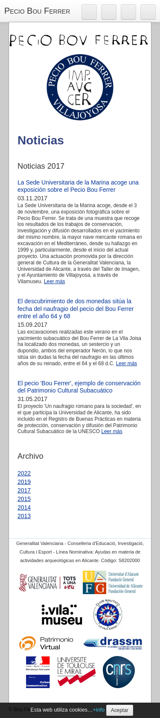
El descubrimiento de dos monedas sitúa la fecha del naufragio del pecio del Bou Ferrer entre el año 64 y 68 (75, 308)
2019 (24, 481)
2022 (24, 473)
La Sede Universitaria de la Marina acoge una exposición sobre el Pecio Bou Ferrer (78, 186)
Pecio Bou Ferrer (37, 10)
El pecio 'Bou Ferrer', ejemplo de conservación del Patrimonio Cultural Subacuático (79, 387)
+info (99, 710)
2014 (24, 507)
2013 (24, 516)
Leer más (54, 281)
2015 (24, 498)
